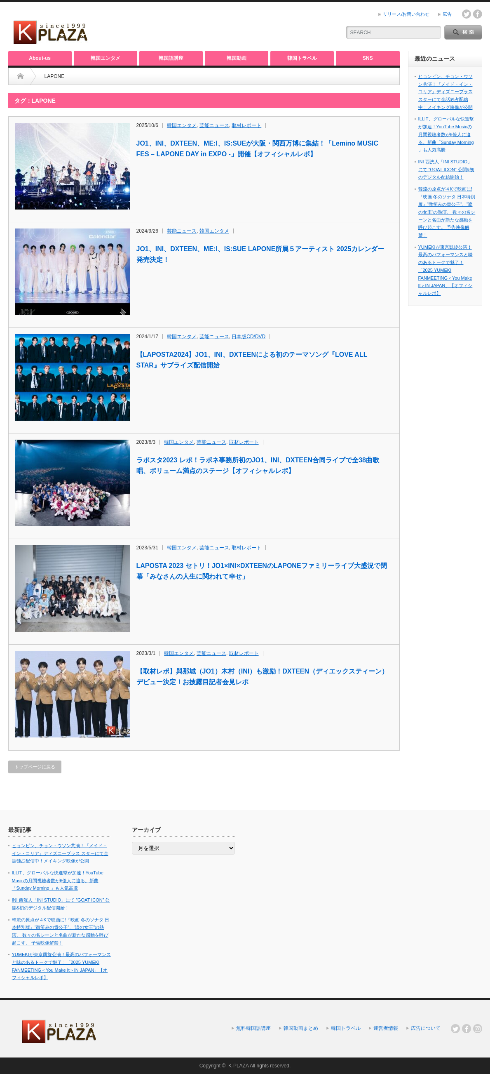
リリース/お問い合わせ (406, 14)
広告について (426, 1028)
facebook (477, 14)
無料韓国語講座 (253, 1028)
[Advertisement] (237, 26)
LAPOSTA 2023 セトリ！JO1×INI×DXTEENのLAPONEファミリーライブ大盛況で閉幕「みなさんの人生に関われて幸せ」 (261, 571)
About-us (40, 58)
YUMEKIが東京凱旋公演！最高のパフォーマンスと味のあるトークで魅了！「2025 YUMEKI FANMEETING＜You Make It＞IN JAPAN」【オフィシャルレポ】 (445, 270)
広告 (447, 14)
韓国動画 (236, 58)
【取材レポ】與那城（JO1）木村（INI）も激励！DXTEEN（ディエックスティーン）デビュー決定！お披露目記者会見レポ (262, 676)
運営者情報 (385, 1028)
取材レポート (246, 125)
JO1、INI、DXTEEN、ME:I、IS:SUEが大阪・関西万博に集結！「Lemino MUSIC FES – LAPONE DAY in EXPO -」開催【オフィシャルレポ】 (257, 149)
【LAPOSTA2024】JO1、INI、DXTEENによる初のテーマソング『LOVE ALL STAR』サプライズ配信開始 (252, 360)
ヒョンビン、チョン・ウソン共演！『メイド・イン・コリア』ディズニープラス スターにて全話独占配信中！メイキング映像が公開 (445, 92)
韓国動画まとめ (301, 1028)
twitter (466, 14)
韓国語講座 (171, 58)
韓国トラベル (302, 58)
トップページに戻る (34, 766)
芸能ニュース (214, 125)
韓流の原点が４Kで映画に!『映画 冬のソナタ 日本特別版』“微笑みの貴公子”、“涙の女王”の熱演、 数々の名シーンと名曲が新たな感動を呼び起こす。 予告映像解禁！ (447, 212)
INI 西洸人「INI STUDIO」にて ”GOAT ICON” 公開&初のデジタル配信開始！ (446, 169)
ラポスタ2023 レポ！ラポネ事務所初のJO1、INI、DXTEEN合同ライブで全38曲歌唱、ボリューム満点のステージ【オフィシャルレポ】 (257, 465)
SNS (368, 58)
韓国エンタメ (105, 58)
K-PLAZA (238, 1066)
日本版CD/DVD (248, 336)
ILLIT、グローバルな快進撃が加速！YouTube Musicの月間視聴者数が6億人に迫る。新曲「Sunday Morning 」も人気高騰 (446, 134)
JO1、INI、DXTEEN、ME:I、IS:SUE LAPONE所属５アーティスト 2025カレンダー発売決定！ (260, 254)
